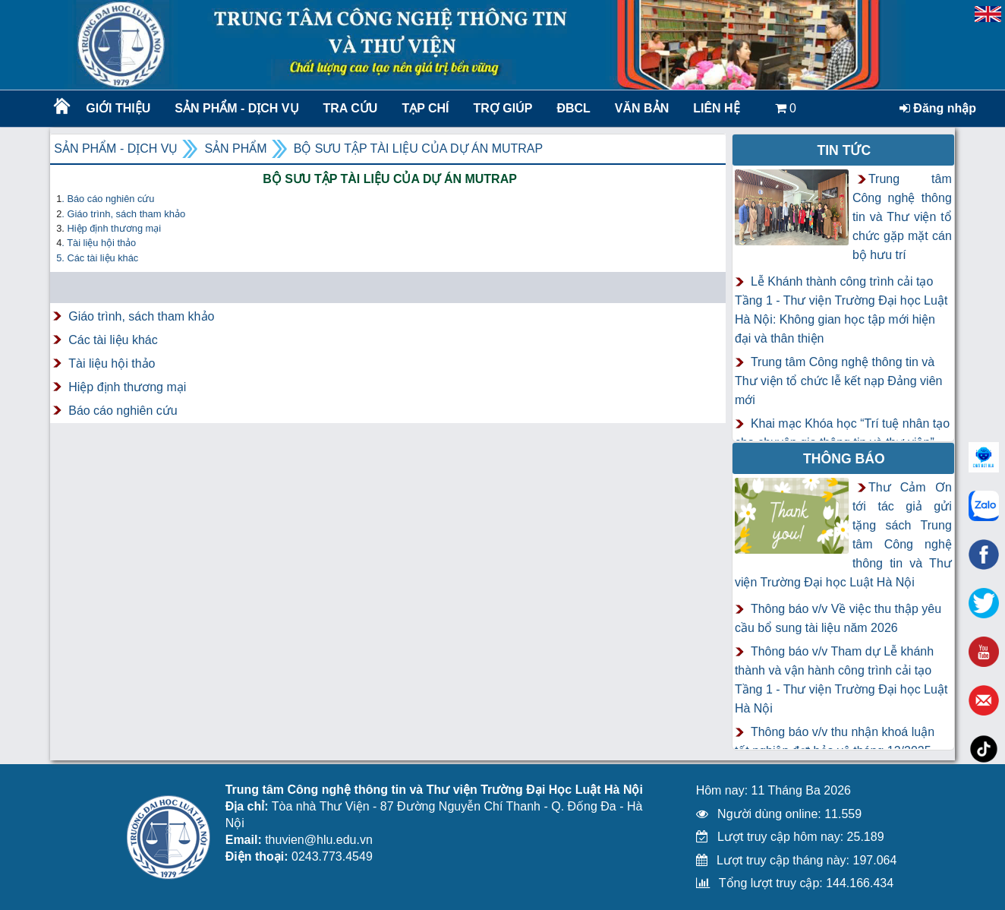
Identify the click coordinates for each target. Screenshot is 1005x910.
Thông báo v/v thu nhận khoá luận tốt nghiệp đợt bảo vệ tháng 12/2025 (834, 741)
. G (123, 214)
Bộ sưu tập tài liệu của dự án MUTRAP (418, 148)
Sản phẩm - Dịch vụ (235, 108)
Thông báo (844, 458)
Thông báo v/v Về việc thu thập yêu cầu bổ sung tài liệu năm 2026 (838, 618)
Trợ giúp (503, 108)
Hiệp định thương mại (114, 228)
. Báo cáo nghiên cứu (107, 198)
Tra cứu (350, 108)
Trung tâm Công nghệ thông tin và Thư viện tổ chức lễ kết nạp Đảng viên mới (839, 380)
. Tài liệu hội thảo (98, 242)
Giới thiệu (118, 108)
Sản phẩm (235, 148)
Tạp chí (425, 108)
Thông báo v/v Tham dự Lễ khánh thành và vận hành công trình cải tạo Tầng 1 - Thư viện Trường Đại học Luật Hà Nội (841, 680)
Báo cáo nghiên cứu (123, 410)
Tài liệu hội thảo (111, 363)
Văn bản (642, 108)
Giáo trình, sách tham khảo (141, 316)
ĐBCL (573, 108)
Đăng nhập (937, 108)
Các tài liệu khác (113, 339)
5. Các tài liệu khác (97, 258)
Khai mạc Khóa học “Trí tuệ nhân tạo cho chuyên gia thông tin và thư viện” (842, 433)
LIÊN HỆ (716, 108)
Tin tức (844, 150)
